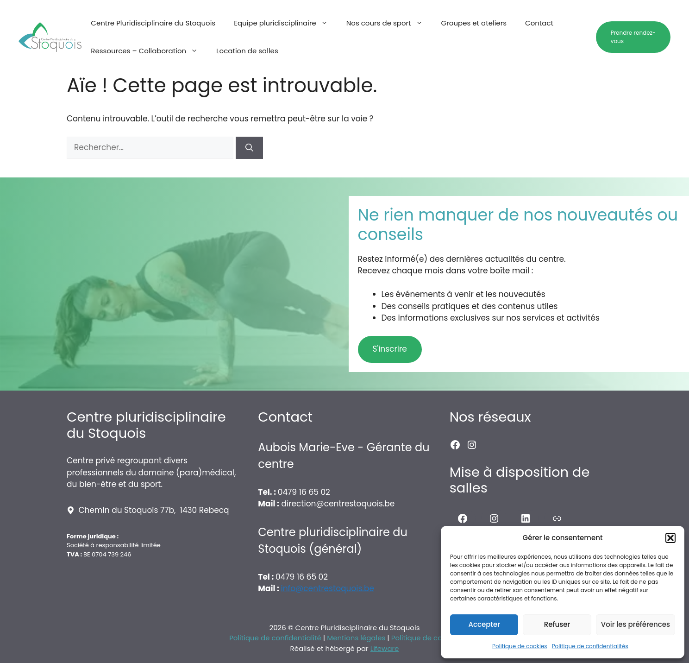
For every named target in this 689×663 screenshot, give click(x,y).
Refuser (557, 624)
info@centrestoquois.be (327, 588)
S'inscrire (390, 348)
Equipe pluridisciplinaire (285, 23)
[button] (670, 538)
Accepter (484, 624)
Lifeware (384, 648)
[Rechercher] (249, 148)
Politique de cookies (519, 646)
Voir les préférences (635, 624)
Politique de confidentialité (275, 638)
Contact (539, 23)
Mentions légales (357, 638)
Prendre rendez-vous (633, 37)
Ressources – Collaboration (149, 51)
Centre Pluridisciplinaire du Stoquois (153, 23)
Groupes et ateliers (474, 23)
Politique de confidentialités (590, 646)
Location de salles (247, 51)
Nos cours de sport (389, 23)
